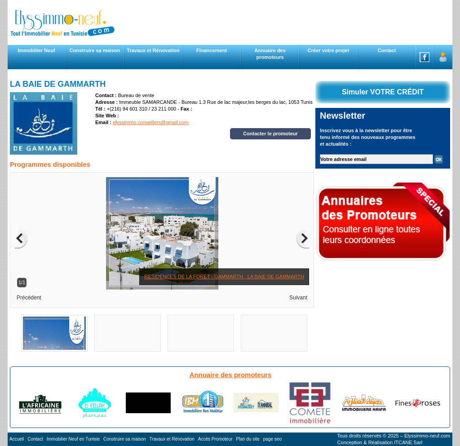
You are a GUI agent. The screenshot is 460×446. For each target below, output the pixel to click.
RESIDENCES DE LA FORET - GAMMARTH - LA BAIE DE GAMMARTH (224, 276)
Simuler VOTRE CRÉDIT (383, 92)
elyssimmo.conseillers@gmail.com (150, 122)
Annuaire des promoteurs (231, 375)
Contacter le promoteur (270, 133)
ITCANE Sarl (408, 442)
